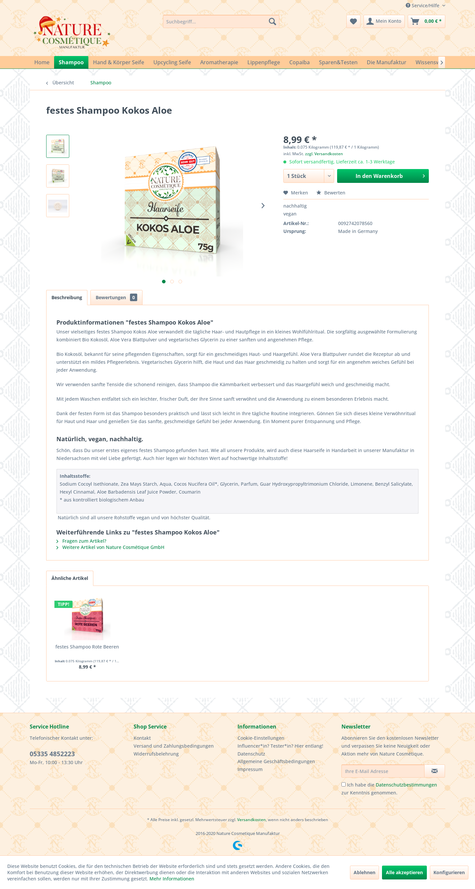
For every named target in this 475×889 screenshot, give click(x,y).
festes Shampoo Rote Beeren (87, 647)
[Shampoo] (71, 62)
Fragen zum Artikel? (81, 541)
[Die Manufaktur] (386, 62)
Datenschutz (251, 754)
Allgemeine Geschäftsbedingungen (276, 761)
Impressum (250, 769)
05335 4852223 (52, 754)
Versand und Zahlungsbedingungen (174, 746)
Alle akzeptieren (404, 872)
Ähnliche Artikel (69, 578)
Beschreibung (66, 297)
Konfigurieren (449, 872)
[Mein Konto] (384, 21)
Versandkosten (251, 819)
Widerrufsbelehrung (156, 754)
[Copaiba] (299, 62)
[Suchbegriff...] (221, 21)
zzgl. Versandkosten (324, 154)
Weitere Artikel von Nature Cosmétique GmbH (110, 547)
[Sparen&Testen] (338, 62)
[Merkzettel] (353, 21)
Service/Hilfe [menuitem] (423, 5)
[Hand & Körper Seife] (118, 62)
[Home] (42, 62)
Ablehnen (364, 872)
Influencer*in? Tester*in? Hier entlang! (280, 746)
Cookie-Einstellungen (261, 738)
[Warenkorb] (426, 21)
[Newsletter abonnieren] (434, 771)
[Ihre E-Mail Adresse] (383, 771)
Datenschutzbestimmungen (406, 785)
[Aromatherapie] (219, 62)
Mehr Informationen (171, 878)
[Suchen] (272, 21)
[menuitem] (221, 21)
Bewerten (330, 192)
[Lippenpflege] (264, 62)
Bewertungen (116, 297)
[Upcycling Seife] (172, 62)
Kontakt (142, 738)
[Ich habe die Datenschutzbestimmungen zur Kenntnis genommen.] (343, 784)
